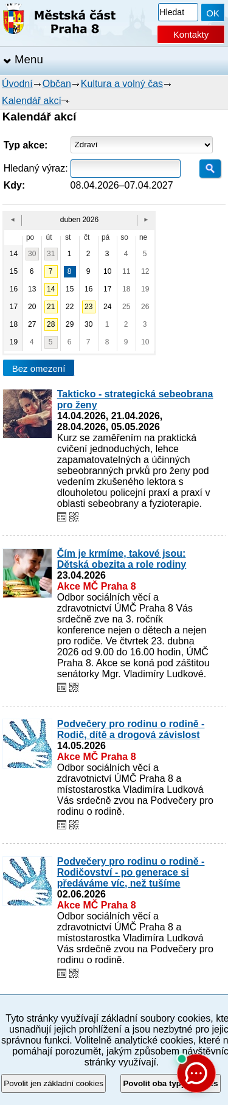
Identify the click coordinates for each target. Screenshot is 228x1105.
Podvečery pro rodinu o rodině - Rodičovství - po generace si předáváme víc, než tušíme (131, 872)
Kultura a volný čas (122, 83)
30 (32, 253)
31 (51, 253)
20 (32, 306)
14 (51, 289)
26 (145, 306)
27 (32, 324)
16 (88, 289)
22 (70, 306)
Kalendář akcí (31, 101)
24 (107, 306)
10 (107, 271)
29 (70, 324)
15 (70, 289)
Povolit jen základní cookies (53, 1083)
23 (88, 306)
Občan (57, 83)
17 (107, 289)
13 (32, 289)
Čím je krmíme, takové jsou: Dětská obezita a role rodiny (122, 559)
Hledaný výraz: (36, 168)
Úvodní (17, 83)
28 (51, 324)
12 (145, 271)
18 (126, 289)
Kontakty (191, 34)
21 (51, 306)
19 (145, 289)
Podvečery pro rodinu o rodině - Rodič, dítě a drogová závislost (131, 729)
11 (126, 271)
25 (126, 306)
